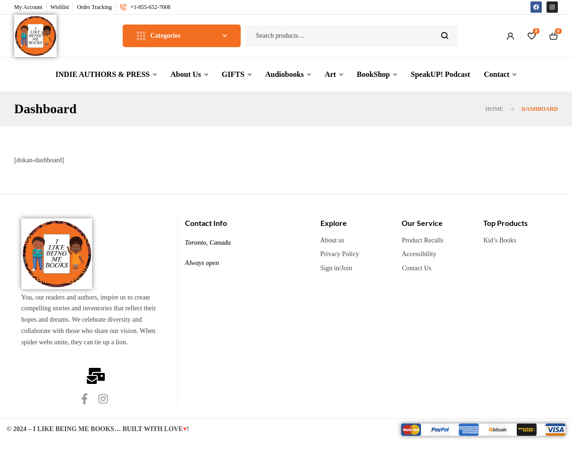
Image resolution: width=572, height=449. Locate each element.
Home (494, 109)
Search (445, 36)
